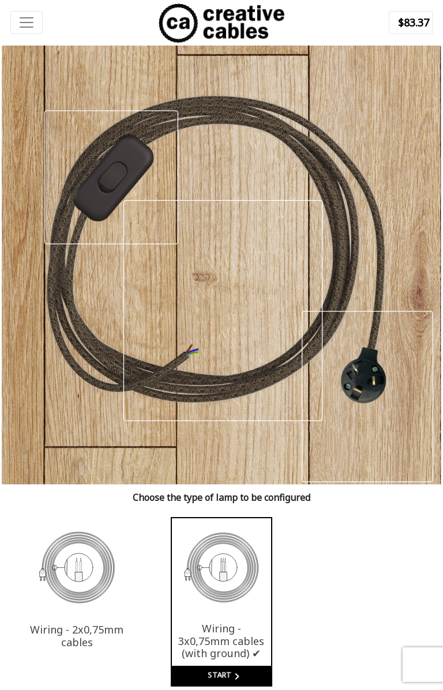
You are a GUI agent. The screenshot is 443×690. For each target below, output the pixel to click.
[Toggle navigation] (26, 22)
